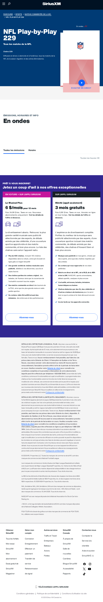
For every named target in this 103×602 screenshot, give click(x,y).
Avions (47, 550)
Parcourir (8, 14)
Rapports (67, 573)
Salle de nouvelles (67, 551)
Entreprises (49, 540)
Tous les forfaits (12, 538)
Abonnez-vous (26, 317)
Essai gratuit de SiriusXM (12, 566)
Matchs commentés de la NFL (38, 14)
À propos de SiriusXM (68, 541)
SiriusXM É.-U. (88, 555)
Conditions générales (25, 593)
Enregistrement (31, 543)
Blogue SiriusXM (70, 563)
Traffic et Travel (50, 535)
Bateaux (47, 545)
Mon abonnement (11, 556)
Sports (18, 14)
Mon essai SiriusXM (10, 546)
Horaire (32, 150)
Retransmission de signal (31, 571)
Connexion (29, 538)
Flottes (47, 555)
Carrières (67, 558)
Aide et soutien (88, 550)
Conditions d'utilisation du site (74, 593)
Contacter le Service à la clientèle (87, 540)
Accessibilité (68, 568)
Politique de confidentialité (55, 392)
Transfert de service (30, 561)
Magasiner (10, 573)
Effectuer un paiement (30, 551)
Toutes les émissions (13, 150)
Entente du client (53, 368)
